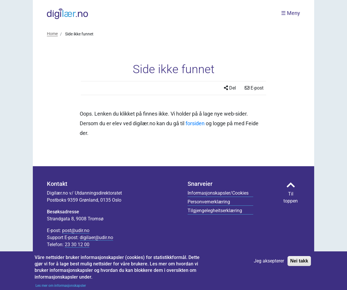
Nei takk (299, 263)
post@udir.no (75, 230)
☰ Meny (290, 13)
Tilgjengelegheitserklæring (215, 210)
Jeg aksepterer (269, 263)
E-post (254, 88)
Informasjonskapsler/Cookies (218, 193)
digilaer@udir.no (96, 237)
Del (230, 88)
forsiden (195, 123)
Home (52, 33)
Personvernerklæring (209, 202)
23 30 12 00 (77, 244)
